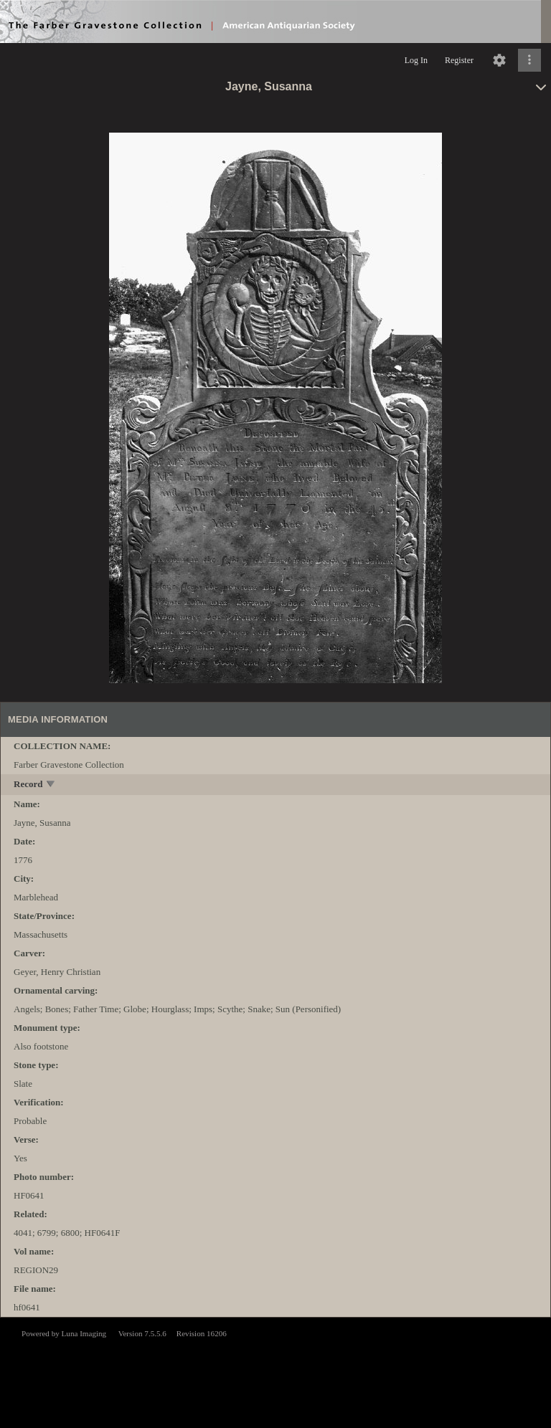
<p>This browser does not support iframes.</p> (275, 1371)
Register (459, 60)
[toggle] (51, 785)
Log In (416, 60)
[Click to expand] (529, 60)
